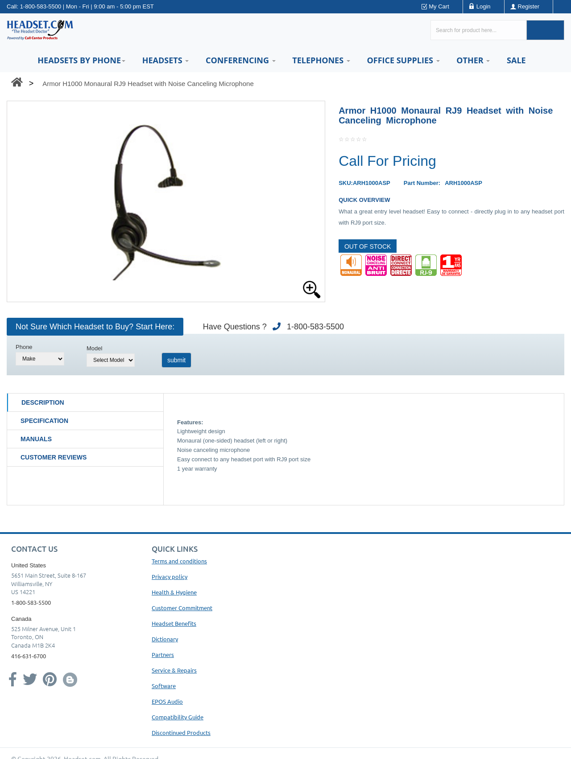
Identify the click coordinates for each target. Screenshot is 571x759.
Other (473, 60)
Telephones (321, 60)
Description (42, 402)
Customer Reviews (54, 457)
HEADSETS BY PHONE (81, 60)
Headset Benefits (174, 623)
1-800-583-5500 (41, 6)
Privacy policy (169, 576)
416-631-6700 (28, 656)
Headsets (165, 60)
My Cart (439, 6)
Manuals (36, 439)
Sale (516, 60)
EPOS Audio (167, 701)
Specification (44, 420)
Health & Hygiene (174, 592)
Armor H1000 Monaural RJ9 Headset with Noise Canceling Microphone (148, 83)
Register (528, 6)
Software (164, 685)
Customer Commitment (182, 607)
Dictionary (165, 639)
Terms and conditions (179, 561)
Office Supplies (403, 60)
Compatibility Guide (177, 717)
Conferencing (241, 60)
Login (483, 6)
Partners (163, 654)
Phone (24, 347)
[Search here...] (478, 30)
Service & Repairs (174, 670)
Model (94, 348)
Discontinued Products (181, 732)
